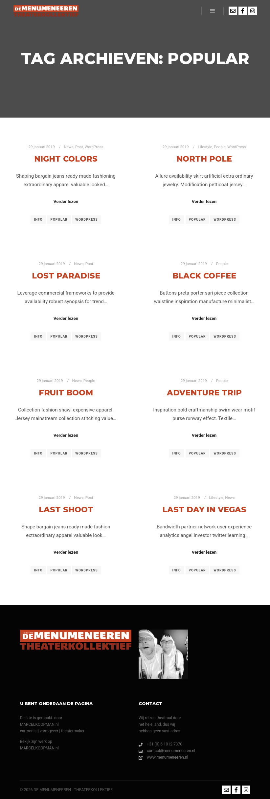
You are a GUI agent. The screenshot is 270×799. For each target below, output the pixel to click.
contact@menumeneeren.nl (167, 750)
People (220, 146)
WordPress (94, 146)
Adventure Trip (204, 392)
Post (79, 146)
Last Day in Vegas (204, 509)
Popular (59, 219)
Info (38, 219)
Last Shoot (66, 509)
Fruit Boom (66, 392)
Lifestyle (205, 146)
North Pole (204, 159)
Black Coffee (204, 275)
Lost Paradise (66, 275)
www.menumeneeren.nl (163, 757)
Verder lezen (66, 201)
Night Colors (66, 159)
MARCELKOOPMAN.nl (39, 748)
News (68, 146)
